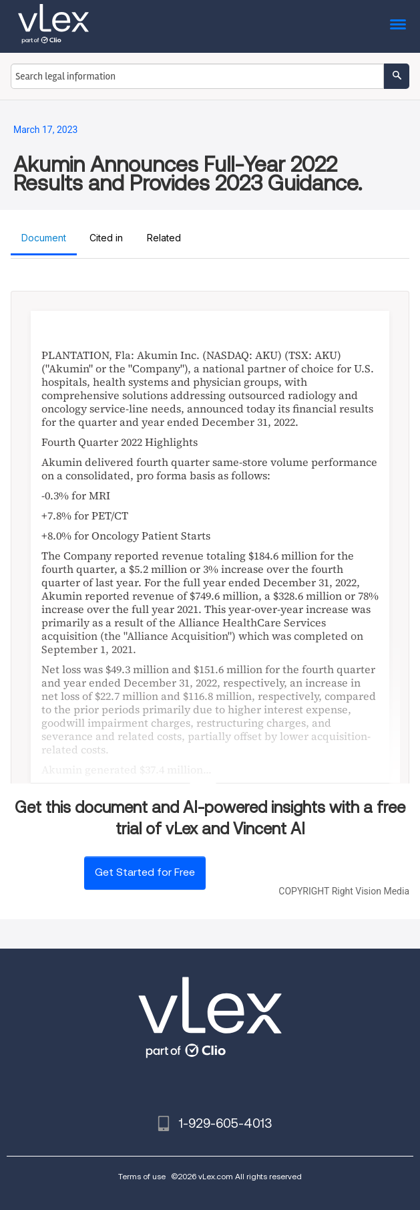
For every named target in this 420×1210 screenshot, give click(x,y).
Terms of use (142, 1176)
